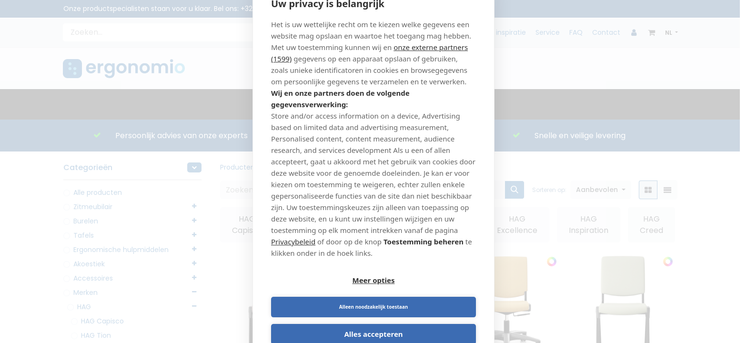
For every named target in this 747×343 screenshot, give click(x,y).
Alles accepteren (373, 321)
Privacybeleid (293, 255)
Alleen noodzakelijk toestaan (426, 294)
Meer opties (321, 294)
